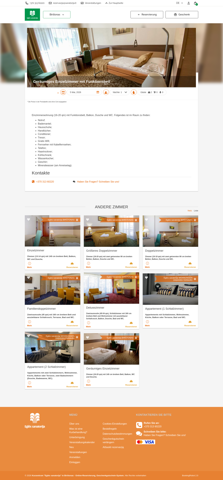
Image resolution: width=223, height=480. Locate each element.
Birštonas (57, 14)
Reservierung (147, 14)
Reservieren (72, 265)
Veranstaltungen (91, 3)
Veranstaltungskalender (82, 442)
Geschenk (182, 14)
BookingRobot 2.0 (190, 475)
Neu (71, 447)
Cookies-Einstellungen (115, 423)
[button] (39, 57)
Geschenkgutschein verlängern (113, 441)
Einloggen (74, 462)
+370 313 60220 (34, 3)
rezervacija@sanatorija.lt (62, 3)
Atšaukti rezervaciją (113, 447)
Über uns (74, 423)
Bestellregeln (110, 428)
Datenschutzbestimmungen (117, 434)
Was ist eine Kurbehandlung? (78, 430)
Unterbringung (77, 437)
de (179, 3)
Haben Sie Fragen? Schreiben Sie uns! (98, 181)
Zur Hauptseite (114, 3)
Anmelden (74, 457)
